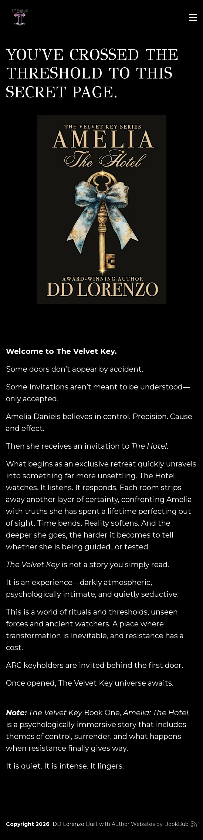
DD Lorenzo (68, 824)
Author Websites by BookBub (150, 824)
